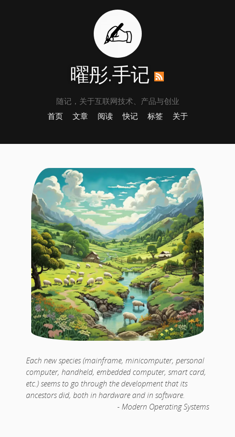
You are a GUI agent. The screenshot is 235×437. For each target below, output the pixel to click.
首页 (55, 116)
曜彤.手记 (109, 74)
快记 (130, 116)
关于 (180, 116)
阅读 (105, 116)
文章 (80, 116)
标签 (155, 116)
